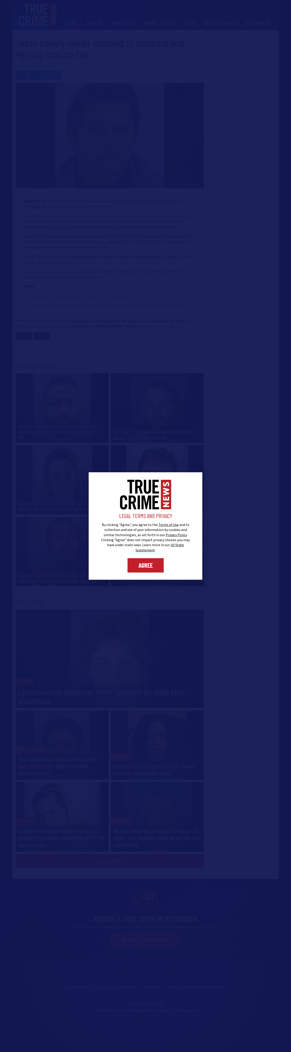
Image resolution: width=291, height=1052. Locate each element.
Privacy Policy (176, 535)
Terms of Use (168, 524)
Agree (145, 565)
